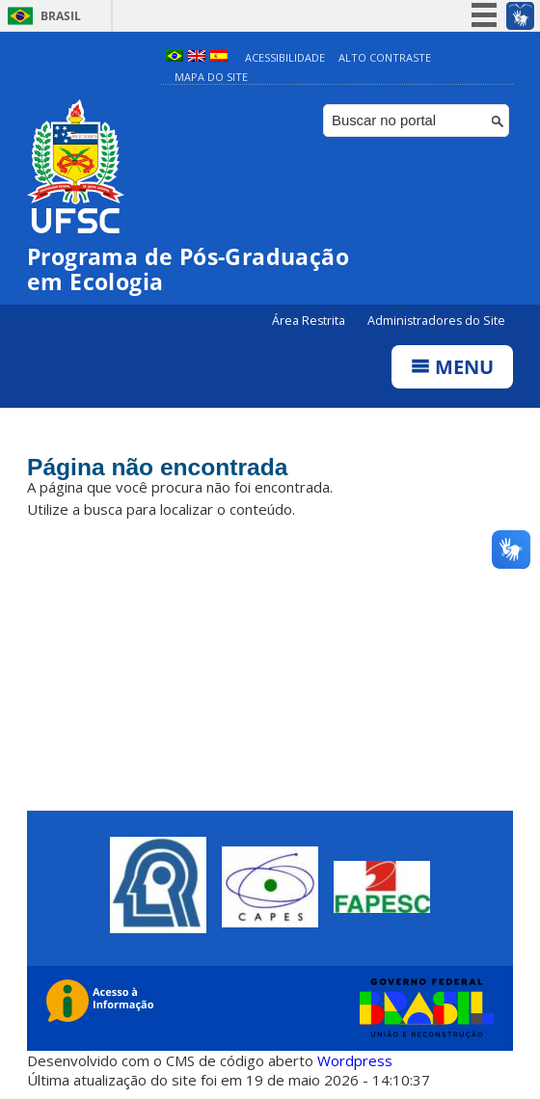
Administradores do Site (436, 320)
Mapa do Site (211, 76)
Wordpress (354, 1060)
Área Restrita (310, 320)
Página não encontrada (159, 467)
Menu (452, 367)
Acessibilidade (285, 57)
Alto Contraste (384, 57)
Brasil (60, 16)
